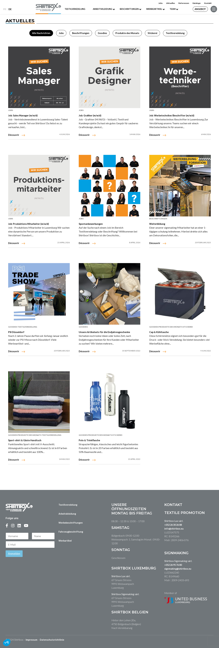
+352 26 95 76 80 (173, 565)
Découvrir (13, 459)
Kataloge (197, 3)
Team (173, 9)
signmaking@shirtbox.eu (177, 568)
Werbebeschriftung (144, 24)
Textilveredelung (75, 9)
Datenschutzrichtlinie (52, 639)
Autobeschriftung (145, 33)
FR (4, 9)
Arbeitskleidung (102, 9)
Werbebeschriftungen (71, 522)
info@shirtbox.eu (174, 528)
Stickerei (117, 435)
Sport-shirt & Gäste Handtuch (24, 440)
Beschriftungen (129, 9)
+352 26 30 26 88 (173, 524)
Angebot (200, 9)
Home (74, 24)
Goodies (12, 435)
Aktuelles (170, 3)
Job (74, 33)
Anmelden (14, 553)
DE (10, 9)
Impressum (31, 639)
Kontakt (208, 3)
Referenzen (183, 3)
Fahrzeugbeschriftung (71, 531)
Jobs (160, 3)
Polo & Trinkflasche (89, 440)
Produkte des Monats (29, 435)
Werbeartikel (154, 9)
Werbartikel (65, 540)
